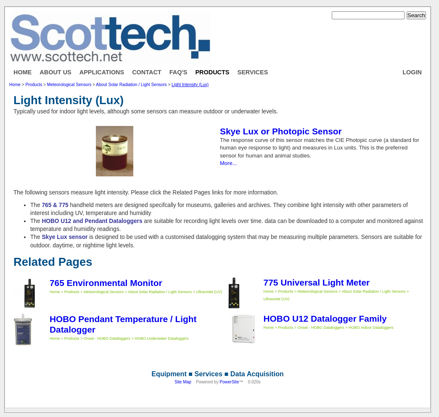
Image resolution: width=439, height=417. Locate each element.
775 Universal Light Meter (317, 282)
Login (412, 72)
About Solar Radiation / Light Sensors (131, 84)
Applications (101, 72)
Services (253, 72)
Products (212, 72)
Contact (146, 72)
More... (228, 163)
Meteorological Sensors (69, 84)
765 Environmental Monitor (106, 283)
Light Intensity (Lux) (190, 84)
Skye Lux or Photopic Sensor (281, 131)
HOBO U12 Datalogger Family (325, 318)
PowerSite (229, 382)
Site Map (183, 382)
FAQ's (178, 72)
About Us (55, 72)
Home (22, 72)
